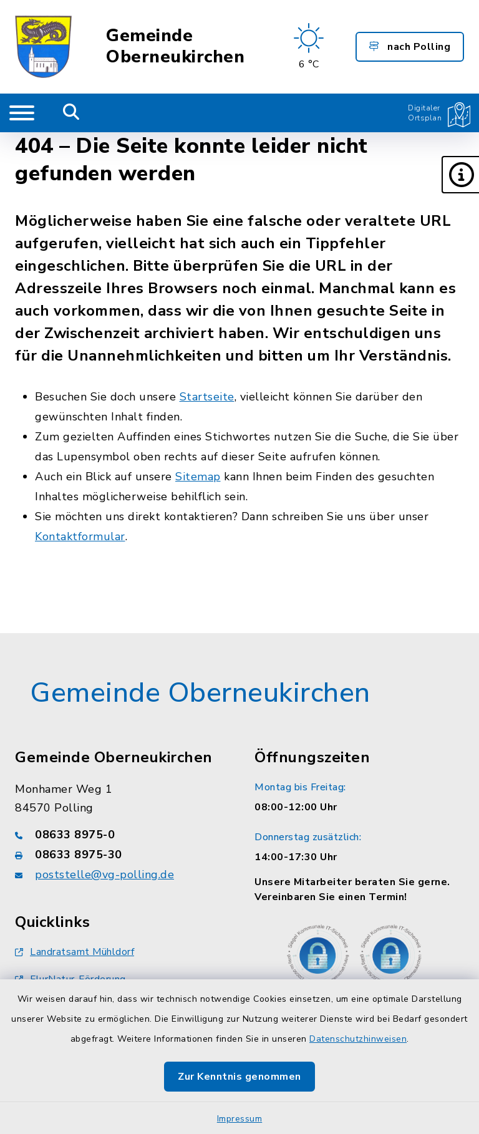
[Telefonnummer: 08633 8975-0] (120, 834)
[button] (460, 174)
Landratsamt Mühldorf (74, 952)
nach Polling (409, 47)
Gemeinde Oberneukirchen (175, 46)
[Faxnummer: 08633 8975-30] (120, 854)
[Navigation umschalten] (22, 113)
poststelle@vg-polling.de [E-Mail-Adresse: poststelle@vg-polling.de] (104, 874)
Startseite (207, 396)
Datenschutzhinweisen (358, 1039)
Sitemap (198, 476)
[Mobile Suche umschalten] (71, 113)
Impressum (240, 1119)
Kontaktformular (80, 536)
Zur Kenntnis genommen (239, 1076)
